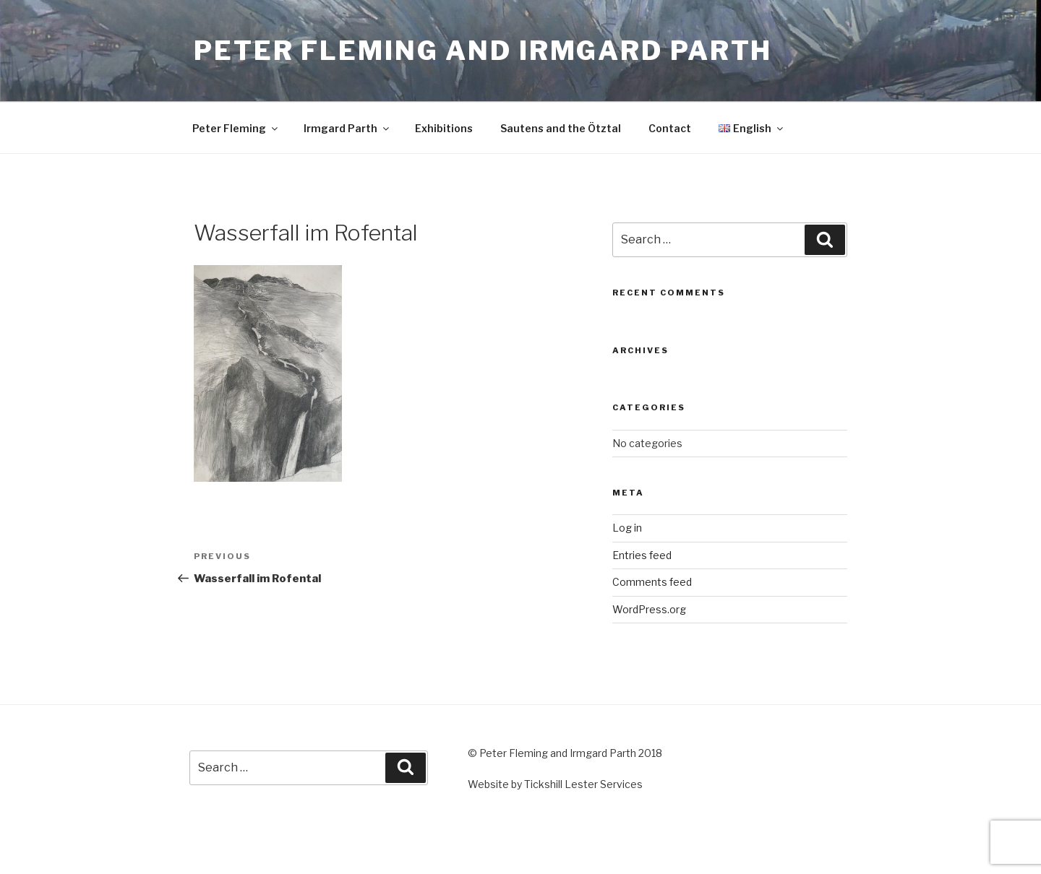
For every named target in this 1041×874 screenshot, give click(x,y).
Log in (627, 528)
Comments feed (652, 582)
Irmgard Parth (347, 128)
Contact (669, 128)
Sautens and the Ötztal (560, 128)
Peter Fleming (236, 128)
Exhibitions (444, 128)
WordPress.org (649, 609)
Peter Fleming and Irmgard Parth (483, 50)
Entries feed (642, 555)
